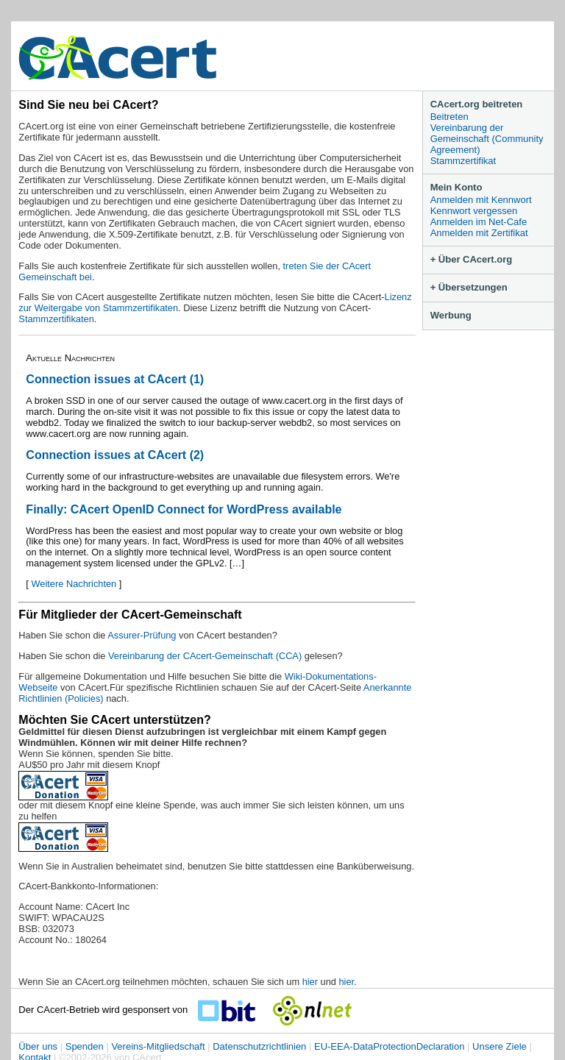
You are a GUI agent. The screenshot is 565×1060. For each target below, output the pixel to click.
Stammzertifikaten (55, 318)
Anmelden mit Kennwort (481, 199)
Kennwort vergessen (474, 210)
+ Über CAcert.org (471, 259)
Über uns (37, 1046)
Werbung (451, 315)
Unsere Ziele (499, 1046)
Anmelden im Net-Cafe (478, 221)
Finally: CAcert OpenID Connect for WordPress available (183, 509)
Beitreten (449, 116)
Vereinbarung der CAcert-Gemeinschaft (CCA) (206, 655)
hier (310, 981)
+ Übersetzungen (469, 287)
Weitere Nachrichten (73, 583)
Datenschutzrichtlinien (259, 1046)
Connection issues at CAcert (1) (115, 379)
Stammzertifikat (463, 160)
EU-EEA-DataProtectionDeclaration (389, 1046)
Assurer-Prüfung (141, 635)
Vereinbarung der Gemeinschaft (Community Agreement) (487, 138)
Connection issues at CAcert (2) (115, 455)
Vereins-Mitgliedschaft (158, 1046)
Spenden (84, 1046)
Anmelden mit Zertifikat (479, 232)
